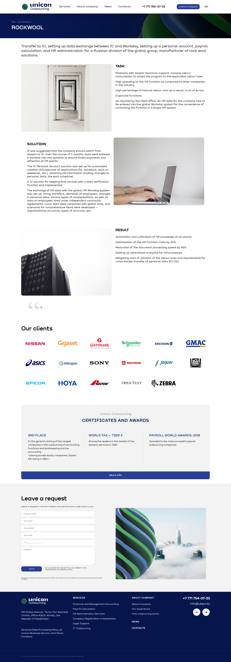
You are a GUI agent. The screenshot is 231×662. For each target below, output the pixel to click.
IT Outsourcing (81, 628)
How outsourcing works (145, 614)
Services (64, 6)
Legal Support (81, 623)
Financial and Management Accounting (96, 604)
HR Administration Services (89, 614)
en (206, 6)
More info (115, 475)
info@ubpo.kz (200, 603)
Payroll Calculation (84, 609)
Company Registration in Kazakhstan (94, 618)
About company (87, 6)
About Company (143, 598)
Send (31, 569)
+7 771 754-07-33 (153, 6)
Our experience (141, 609)
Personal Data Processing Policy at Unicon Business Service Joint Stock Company (42, 633)
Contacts (124, 6)
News (108, 6)
